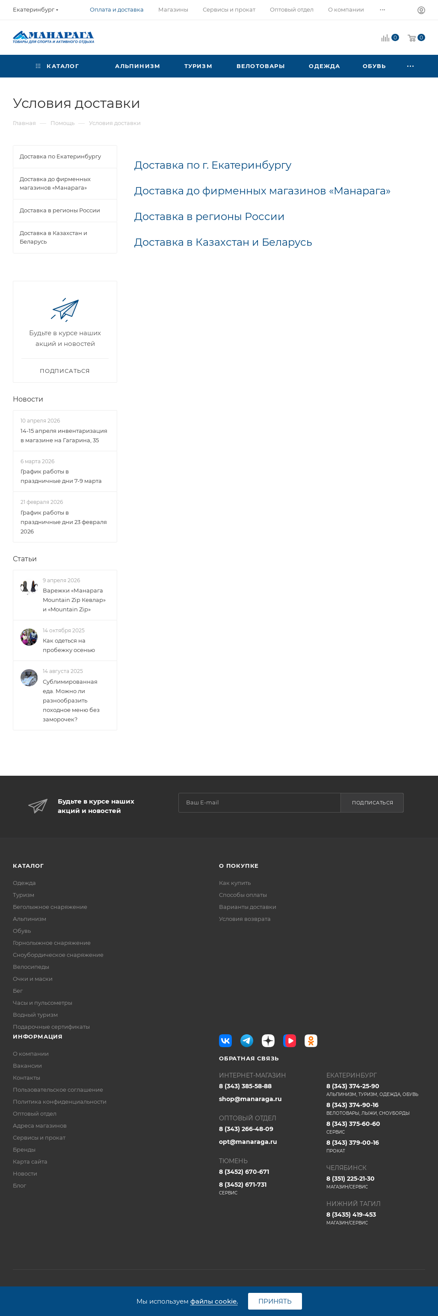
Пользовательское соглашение (58, 1089)
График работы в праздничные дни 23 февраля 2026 (64, 522)
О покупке (239, 865)
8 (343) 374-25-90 (375, 1090)
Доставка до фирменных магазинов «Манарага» (262, 191)
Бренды (24, 1149)
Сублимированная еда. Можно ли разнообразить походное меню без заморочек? (71, 700)
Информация (38, 1036)
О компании (31, 1053)
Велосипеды (31, 966)
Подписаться (373, 803)
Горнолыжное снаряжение (52, 942)
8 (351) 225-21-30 (375, 1182)
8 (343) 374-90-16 (375, 1109)
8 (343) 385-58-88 (245, 1086)
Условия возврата (245, 918)
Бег (18, 990)
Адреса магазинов (40, 1125)
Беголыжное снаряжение (50, 906)
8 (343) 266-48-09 (246, 1129)
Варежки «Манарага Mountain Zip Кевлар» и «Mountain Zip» (74, 600)
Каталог (28, 865)
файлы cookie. (214, 1301)
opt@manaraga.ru (248, 1142)
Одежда (24, 882)
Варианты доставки (247, 906)
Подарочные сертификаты (51, 1026)
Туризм (23, 894)
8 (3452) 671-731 (268, 1188)
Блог (19, 1185)
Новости (28, 399)
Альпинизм (29, 918)
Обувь (22, 930)
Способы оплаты (243, 894)
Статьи (25, 559)
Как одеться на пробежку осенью (69, 645)
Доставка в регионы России (209, 216)
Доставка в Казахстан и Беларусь (223, 242)
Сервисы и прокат (39, 1137)
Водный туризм (35, 1014)
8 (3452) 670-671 (244, 1172)
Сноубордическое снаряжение (58, 954)
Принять (275, 1301)
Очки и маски (33, 978)
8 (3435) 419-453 (375, 1218)
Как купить (235, 882)
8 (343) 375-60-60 (375, 1127)
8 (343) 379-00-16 (375, 1146)
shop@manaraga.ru (250, 1099)
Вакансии (27, 1065)
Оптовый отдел (34, 1113)
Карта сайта (30, 1161)
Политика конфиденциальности (60, 1101)
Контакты (26, 1077)
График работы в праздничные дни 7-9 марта (61, 476)
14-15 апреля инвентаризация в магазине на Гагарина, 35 (64, 435)
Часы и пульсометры (42, 1002)
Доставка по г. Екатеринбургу (212, 165)
